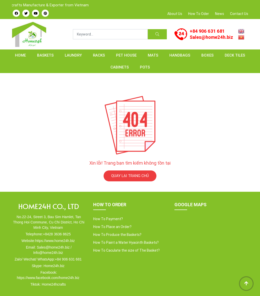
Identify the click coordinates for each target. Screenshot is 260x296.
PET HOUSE (126, 55)
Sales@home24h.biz (211, 37)
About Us (174, 13)
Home (20, 55)
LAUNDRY (73, 55)
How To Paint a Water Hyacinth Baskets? (126, 242)
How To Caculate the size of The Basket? (126, 250)
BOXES (207, 55)
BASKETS (45, 55)
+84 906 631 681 (207, 31)
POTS (145, 67)
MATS (153, 55)
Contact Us (239, 13)
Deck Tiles (235, 55)
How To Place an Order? (112, 226)
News (219, 13)
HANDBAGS (179, 55)
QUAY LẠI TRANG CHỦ (130, 175)
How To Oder (198, 13)
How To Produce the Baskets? (117, 234)
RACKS (99, 55)
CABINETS (119, 67)
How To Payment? (108, 219)
